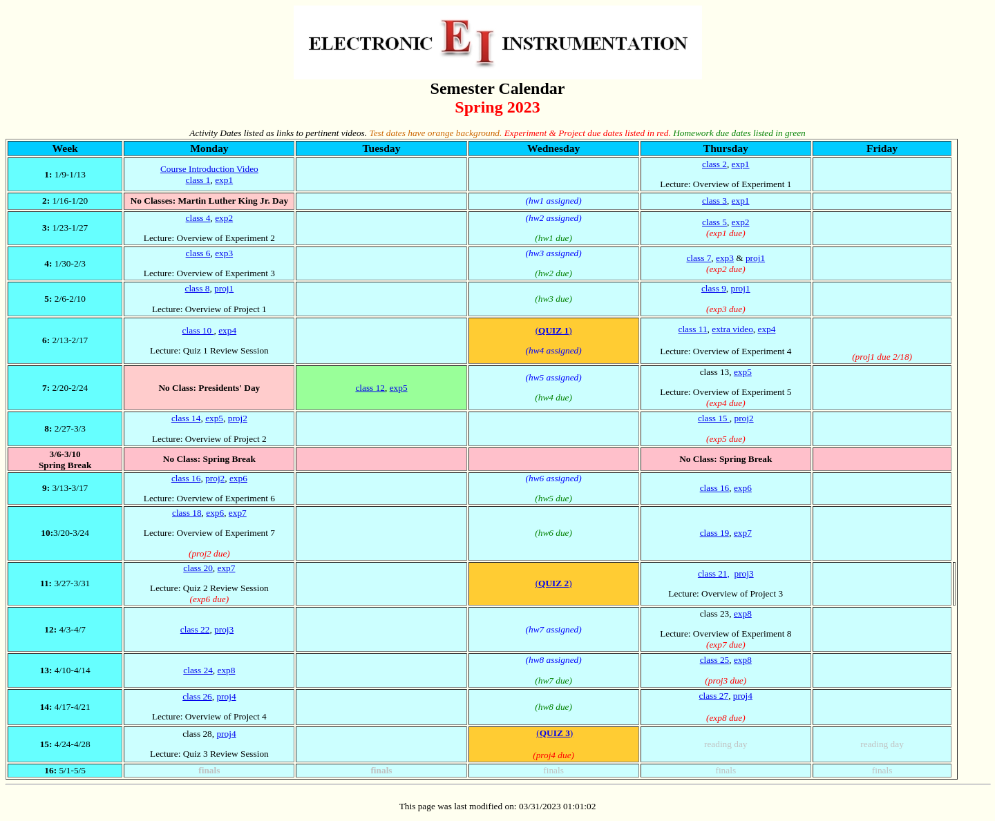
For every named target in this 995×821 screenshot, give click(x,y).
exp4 (227, 330)
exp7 (238, 513)
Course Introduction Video (209, 169)
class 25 (715, 660)
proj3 (743, 573)
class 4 (198, 218)
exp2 (224, 218)
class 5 (714, 222)
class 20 (198, 568)
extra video (732, 329)
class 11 (692, 329)
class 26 (197, 696)
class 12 (370, 388)
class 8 (197, 288)
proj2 (237, 418)
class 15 (714, 418)
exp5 (399, 388)
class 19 (715, 533)
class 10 (198, 330)
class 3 (714, 200)
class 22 (195, 629)
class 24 (198, 670)
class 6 (198, 253)
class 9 (713, 288)
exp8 (743, 613)
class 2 (714, 164)
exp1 (224, 180)
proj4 (226, 696)
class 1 (198, 180)
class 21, (714, 573)
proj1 (755, 258)
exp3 (224, 253)
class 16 (186, 478)
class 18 (187, 513)
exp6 (238, 478)
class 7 (698, 258)
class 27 (714, 695)
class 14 (186, 418)
